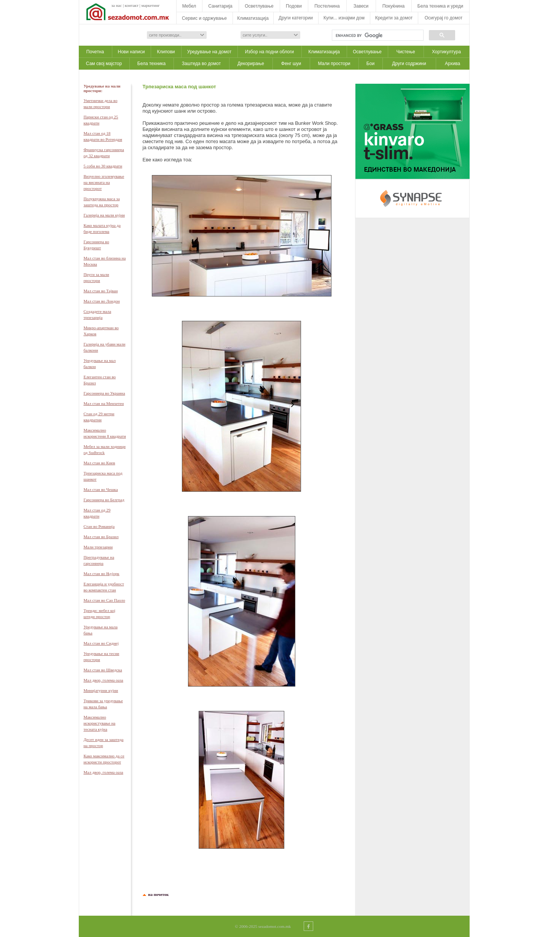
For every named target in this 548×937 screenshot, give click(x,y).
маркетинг (151, 5)
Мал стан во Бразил (100, 536)
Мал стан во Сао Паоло (104, 600)
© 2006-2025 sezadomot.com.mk (263, 926)
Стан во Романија (99, 526)
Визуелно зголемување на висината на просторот (103, 182)
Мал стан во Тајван (100, 290)
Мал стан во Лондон (101, 301)
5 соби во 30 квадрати (102, 166)
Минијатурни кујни (100, 690)
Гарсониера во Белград (103, 499)
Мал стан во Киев (99, 463)
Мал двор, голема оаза (103, 680)
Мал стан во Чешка (100, 489)
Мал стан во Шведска (102, 670)
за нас (117, 5)
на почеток (157, 894)
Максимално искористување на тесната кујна (99, 723)
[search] (377, 35)
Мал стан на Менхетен (103, 403)
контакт (132, 5)
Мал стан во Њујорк (101, 573)
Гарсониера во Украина (104, 393)
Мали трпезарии (98, 547)
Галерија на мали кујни (104, 215)
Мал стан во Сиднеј (100, 643)
